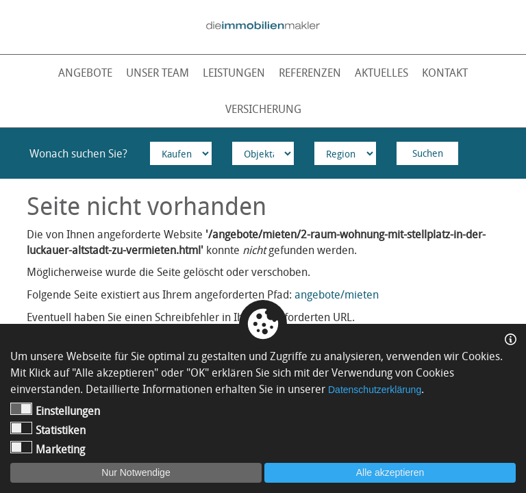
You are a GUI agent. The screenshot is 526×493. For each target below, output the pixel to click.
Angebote (85, 72)
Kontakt (445, 72)
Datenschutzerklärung (374, 389)
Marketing (47, 449)
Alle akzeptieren (390, 472)
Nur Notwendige (135, 472)
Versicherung (263, 108)
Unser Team (157, 72)
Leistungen (234, 72)
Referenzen (310, 72)
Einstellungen (55, 410)
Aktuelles (381, 72)
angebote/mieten (337, 294)
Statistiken (48, 430)
